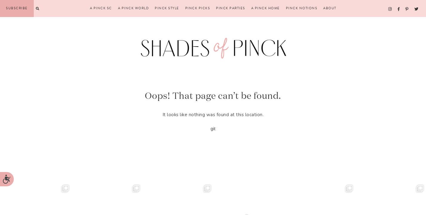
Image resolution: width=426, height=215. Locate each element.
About (329, 8)
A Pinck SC (101, 8)
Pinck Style (167, 8)
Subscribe (17, 8)
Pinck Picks (197, 8)
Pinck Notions (302, 8)
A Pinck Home (265, 8)
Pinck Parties (230, 8)
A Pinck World (133, 8)
